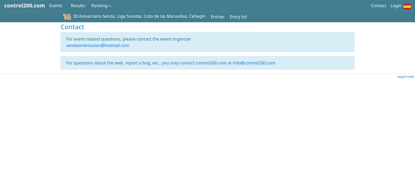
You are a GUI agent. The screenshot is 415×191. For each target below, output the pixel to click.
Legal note (405, 76)
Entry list (238, 17)
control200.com (24, 5)
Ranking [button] (99, 5)
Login (396, 5)
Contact (378, 5)
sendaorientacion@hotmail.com (97, 45)
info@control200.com (254, 63)
